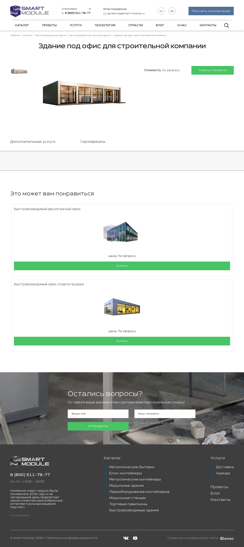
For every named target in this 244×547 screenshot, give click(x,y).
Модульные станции (127, 498)
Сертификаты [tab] (92, 142)
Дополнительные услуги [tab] (32, 142)
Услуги (76, 25)
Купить (122, 266)
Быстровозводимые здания (134, 510)
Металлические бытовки (131, 467)
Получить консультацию (211, 11)
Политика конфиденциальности (72, 538)
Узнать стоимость (212, 70)
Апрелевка (69, 9)
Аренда (223, 473)
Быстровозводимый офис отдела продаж (49, 284)
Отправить (98, 426)
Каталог (22, 25)
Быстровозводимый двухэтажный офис (47, 209)
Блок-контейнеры (125, 473)
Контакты (208, 25)
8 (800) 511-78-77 (30, 475)
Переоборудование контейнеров (139, 492)
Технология (105, 25)
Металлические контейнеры (135, 480)
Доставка (225, 467)
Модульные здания (126, 486)
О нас (182, 25)
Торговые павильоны (128, 504)
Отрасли (135, 25)
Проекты (49, 25)
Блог (160, 25)
